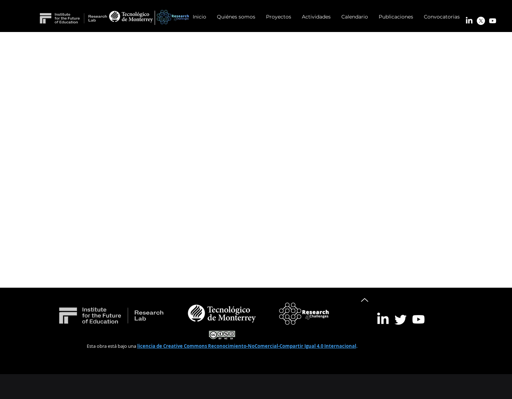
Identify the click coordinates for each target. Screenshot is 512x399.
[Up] (365, 300)
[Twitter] (401, 319)
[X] (481, 21)
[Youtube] (493, 21)
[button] (279, 17)
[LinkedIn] (469, 21)
